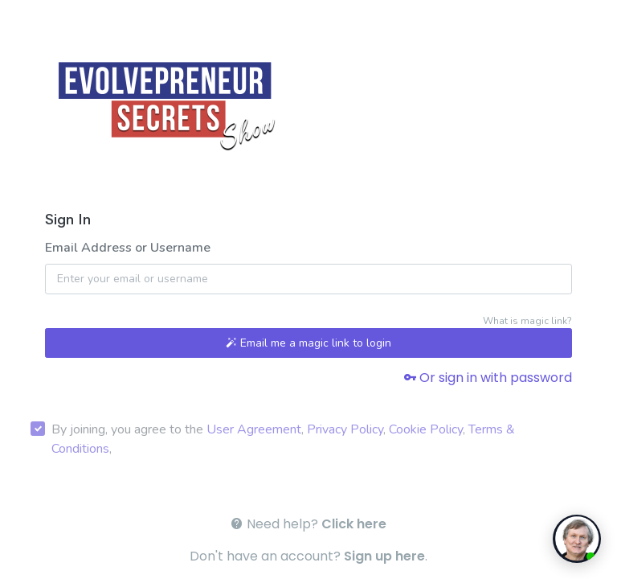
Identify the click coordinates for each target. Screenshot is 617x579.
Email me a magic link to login (308, 343)
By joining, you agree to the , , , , (283, 439)
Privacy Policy (345, 429)
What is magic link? (527, 320)
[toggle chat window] (577, 539)
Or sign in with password (487, 377)
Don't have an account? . (308, 556)
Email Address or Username (127, 248)
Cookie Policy (426, 429)
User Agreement (253, 429)
